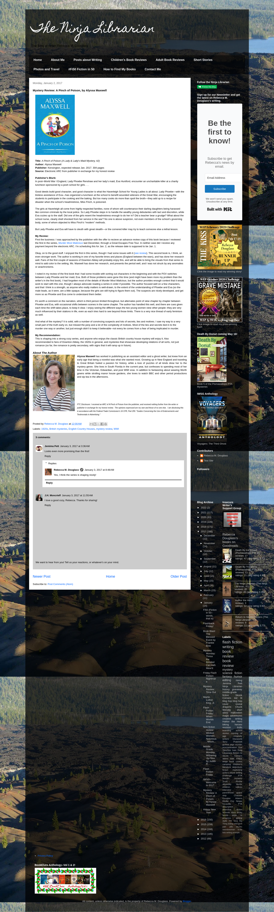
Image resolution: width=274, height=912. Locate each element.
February (209, 595)
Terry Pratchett (232, 741)
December (209, 535)
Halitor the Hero (243, 600)
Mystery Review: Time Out (209, 689)
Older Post (179, 576)
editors (239, 787)
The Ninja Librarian (93, 29)
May (206, 580)
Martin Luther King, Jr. (209, 700)
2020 (204, 517)
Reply (48, 456)
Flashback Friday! (208, 625)
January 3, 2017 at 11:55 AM (77, 495)
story (233, 812)
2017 (204, 531)
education (238, 824)
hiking (239, 680)
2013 (204, 833)
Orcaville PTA (232, 804)
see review (140, 253)
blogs (225, 761)
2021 (204, 512)
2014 (204, 829)
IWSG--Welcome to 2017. (209, 782)
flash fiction (232, 642)
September (210, 558)
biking (226, 724)
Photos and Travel (47, 69)
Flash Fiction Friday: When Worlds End (208, 715)
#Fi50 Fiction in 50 (81, 69)
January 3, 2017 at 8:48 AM (99, 469)
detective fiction (232, 809)
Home (38, 59)
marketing (237, 770)
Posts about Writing (88, 59)
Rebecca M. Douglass (66, 469)
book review (228, 653)
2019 (204, 521)
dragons (227, 706)
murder (238, 744)
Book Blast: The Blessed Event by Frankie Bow (209, 638)
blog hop (237, 701)
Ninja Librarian (232, 686)
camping (227, 764)
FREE (239, 758)
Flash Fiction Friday (208, 771)
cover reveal (232, 704)
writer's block (229, 772)
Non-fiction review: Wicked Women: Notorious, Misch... (210, 734)
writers (226, 739)
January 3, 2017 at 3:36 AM (75, 446)
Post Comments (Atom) (60, 584)
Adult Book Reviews (170, 59)
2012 (204, 838)
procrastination (230, 747)
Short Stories (203, 59)
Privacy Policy (45, 855)
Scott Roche (232, 781)
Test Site (208, 460)
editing (227, 680)
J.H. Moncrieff (53, 495)
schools (226, 812)
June (207, 576)
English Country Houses (82, 428)
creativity (237, 736)
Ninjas (239, 801)
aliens (225, 758)
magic (226, 715)
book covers (235, 761)
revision (227, 727)
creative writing (232, 718)
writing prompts (232, 833)
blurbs (239, 784)
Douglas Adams (232, 798)
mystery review (104, 428)
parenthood (228, 792)
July (206, 571)
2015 (204, 824)
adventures (236, 715)
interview (227, 790)
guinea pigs (228, 744)
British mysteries (58, 428)
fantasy (227, 676)
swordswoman (229, 830)
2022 (204, 507)
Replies (52, 463)
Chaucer (238, 795)
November (209, 543)
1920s (44, 428)
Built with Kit (219, 209)
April (206, 585)
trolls (239, 727)
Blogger (187, 901)
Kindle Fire (228, 801)
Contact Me (153, 69)
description (228, 806)
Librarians (227, 753)
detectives (237, 767)
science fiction (232, 673)
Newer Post (42, 576)
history (226, 689)
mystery (228, 669)
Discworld (237, 739)
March (207, 590)
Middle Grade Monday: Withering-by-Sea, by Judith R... (209, 755)
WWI (116, 428)
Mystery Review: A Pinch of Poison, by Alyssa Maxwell (210, 797)
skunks (239, 827)
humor (238, 676)
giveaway (237, 689)
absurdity (227, 784)
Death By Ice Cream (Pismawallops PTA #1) (247, 551)
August (208, 566)
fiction (225, 770)
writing (228, 647)
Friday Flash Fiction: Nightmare (210, 677)
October (208, 551)
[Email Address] (225, 177)
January (208, 602)
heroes (238, 724)
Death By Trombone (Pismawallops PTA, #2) (248, 568)
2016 (204, 819)
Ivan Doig (237, 750)
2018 (204, 526)
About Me (58, 59)
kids (232, 758)
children (226, 787)
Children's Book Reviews (129, 59)
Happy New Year (209, 811)
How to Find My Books (119, 69)
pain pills (228, 827)
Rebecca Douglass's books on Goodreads (230, 540)
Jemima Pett (52, 446)
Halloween (236, 712)
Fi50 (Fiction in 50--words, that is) (210, 614)
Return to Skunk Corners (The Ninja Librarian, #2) (252, 618)
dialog (230, 824)
